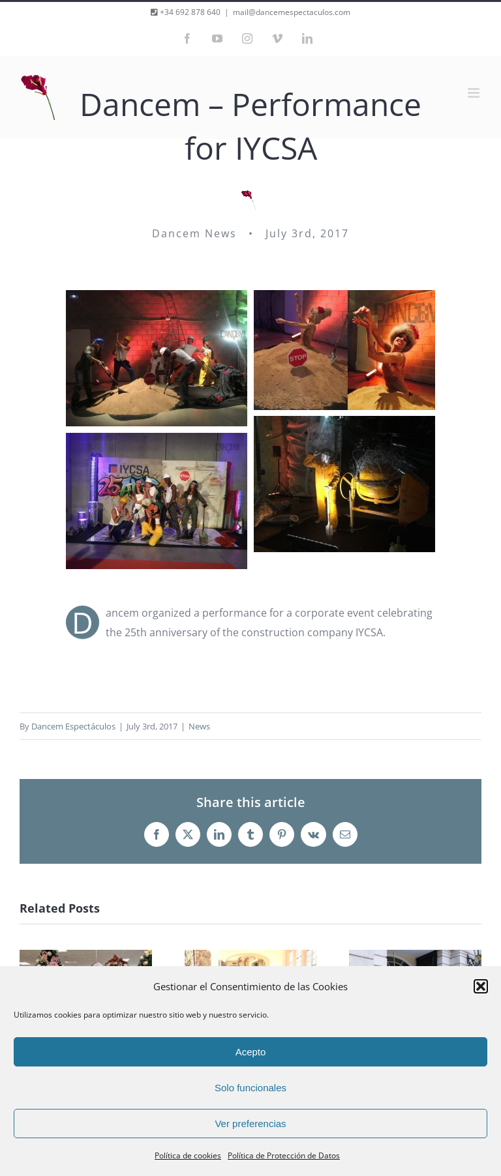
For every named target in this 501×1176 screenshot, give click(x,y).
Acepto (250, 1051)
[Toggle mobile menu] (474, 93)
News (199, 726)
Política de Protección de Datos (284, 1155)
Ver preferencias (250, 1123)
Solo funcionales (250, 1087)
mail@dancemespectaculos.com (291, 12)
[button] (480, 986)
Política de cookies (188, 1155)
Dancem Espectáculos (73, 726)
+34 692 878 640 (189, 12)
